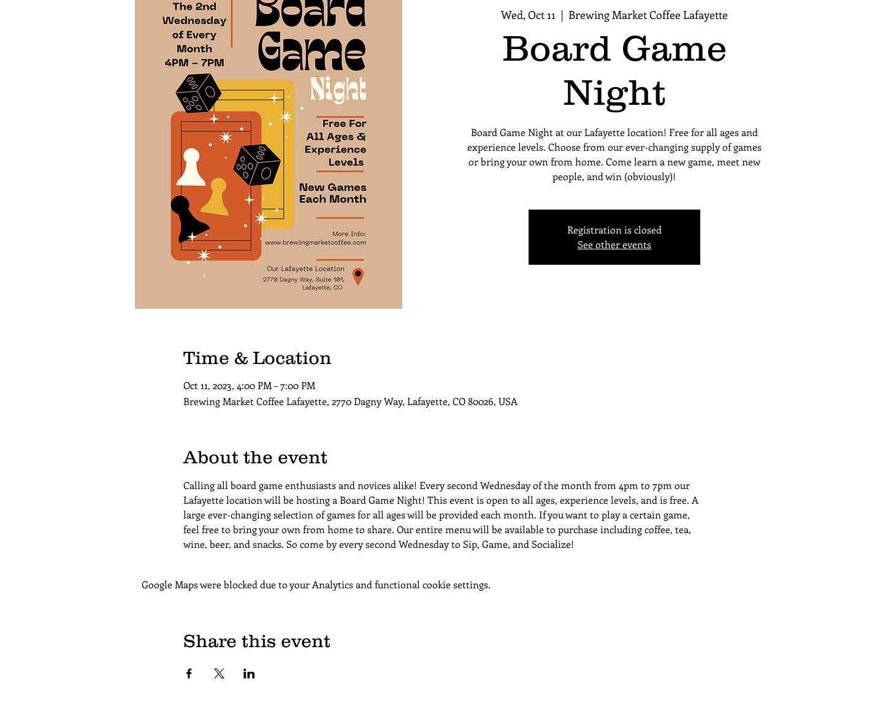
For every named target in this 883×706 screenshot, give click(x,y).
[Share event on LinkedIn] (249, 673)
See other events (614, 244)
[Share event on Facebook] (189, 673)
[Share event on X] (219, 673)
